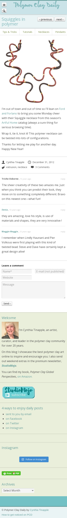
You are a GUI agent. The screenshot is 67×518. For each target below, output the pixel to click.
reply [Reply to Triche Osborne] (63, 179)
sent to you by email (18, 414)
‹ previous (45, 19)
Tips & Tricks (10, 32)
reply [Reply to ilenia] (63, 209)
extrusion (11, 167)
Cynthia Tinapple (13, 162)
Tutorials (27, 32)
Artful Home (9, 122)
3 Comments (40, 167)
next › (59, 19)
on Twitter (12, 423)
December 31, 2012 (41, 162)
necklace (22, 167)
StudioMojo (9, 365)
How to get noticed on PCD (17, 514)
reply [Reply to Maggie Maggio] (63, 231)
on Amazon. (24, 376)
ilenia (5, 209)
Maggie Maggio (10, 231)
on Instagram (14, 428)
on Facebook (14, 419)
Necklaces (43, 32)
